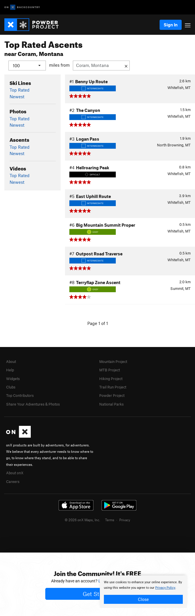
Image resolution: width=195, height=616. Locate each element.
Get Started (98, 593)
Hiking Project (110, 378)
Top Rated (20, 89)
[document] (143, 591)
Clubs (10, 387)
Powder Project (111, 395)
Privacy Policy (165, 588)
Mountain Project (113, 361)
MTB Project (109, 370)
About (11, 361)
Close (143, 599)
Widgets (13, 378)
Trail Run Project (112, 387)
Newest (17, 96)
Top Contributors (20, 395)
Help (10, 370)
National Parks (111, 403)
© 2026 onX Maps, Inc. (82, 520)
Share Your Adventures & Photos (33, 403)
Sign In (171, 24)
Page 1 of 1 (97, 323)
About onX (15, 472)
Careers (12, 481)
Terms (109, 520)
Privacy (124, 520)
